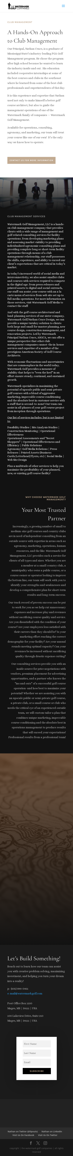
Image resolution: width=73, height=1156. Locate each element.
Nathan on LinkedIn (52, 1131)
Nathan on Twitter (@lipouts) (23, 1131)
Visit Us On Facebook (23, 1135)
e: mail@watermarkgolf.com (24, 993)
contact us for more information (31, 160)
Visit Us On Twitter (47, 1135)
